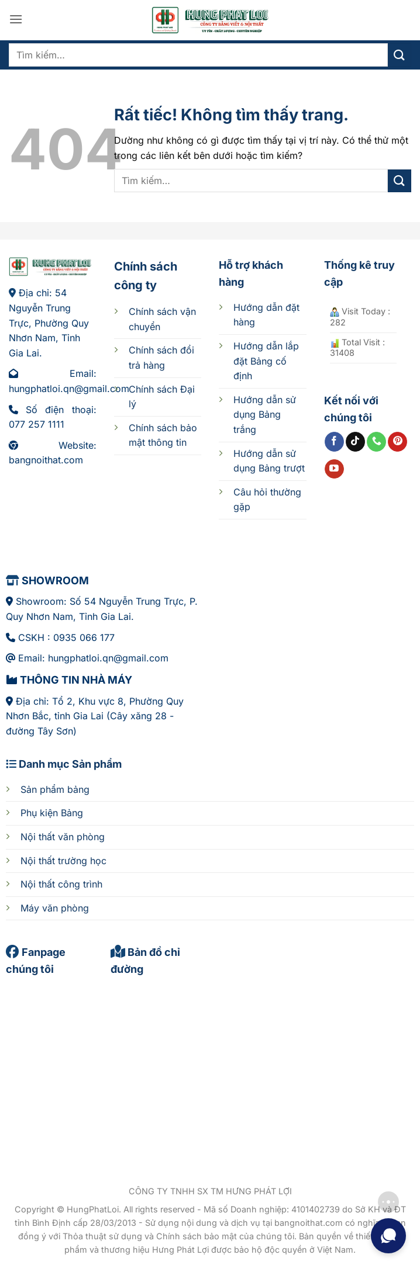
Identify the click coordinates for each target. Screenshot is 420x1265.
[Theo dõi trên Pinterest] (397, 442)
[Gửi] (399, 54)
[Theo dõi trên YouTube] (334, 469)
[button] (16, 19)
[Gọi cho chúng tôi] (376, 442)
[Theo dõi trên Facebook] (334, 442)
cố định (266, 361)
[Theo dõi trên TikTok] (355, 442)
